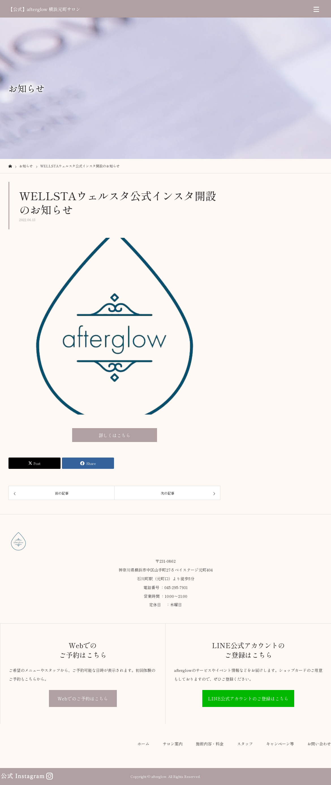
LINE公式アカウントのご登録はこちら (248, 698)
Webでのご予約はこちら (82, 698)
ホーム (143, 744)
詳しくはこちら (114, 435)
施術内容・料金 (209, 744)
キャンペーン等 (280, 744)
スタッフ (245, 744)
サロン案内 (172, 744)
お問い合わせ (319, 744)
